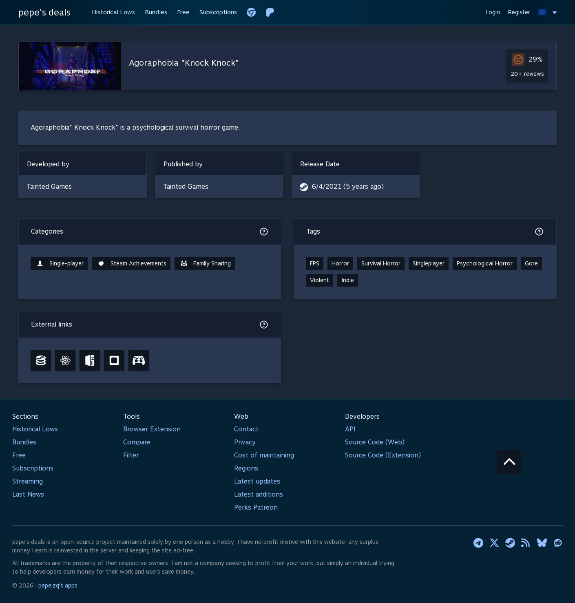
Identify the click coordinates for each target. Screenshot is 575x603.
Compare (136, 442)
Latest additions (258, 494)
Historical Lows (35, 429)
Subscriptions (32, 468)
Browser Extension (152, 429)
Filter (131, 455)
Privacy (245, 442)
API (350, 429)
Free (19, 455)
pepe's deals (44, 12)
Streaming (27, 481)
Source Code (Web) (375, 442)
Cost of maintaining (264, 455)
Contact (246, 429)
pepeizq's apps (57, 585)
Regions (246, 468)
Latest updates (257, 481)
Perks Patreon (256, 507)
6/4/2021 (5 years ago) (348, 186)
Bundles (24, 442)
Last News (28, 494)
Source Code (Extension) (383, 455)
